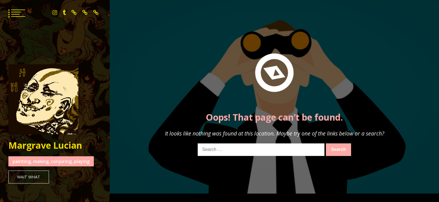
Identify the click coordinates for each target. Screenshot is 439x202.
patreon (85, 12)
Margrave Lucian (45, 145)
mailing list (95, 12)
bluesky (74, 12)
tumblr (64, 12)
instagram (55, 12)
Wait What (28, 177)
